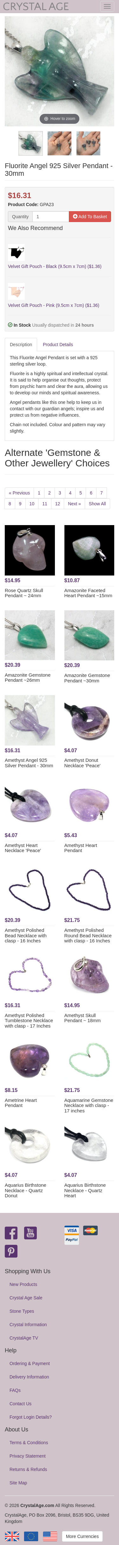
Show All (97, 503)
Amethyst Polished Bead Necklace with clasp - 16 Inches (26, 935)
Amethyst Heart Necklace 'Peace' (23, 848)
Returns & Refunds (28, 1469)
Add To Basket (90, 216)
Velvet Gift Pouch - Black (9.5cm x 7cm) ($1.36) (55, 266)
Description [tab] (21, 344)
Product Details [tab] (58, 344)
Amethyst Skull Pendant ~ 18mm (82, 1018)
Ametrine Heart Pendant (21, 1102)
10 (32, 503)
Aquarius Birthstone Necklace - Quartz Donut (25, 1190)
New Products (23, 1284)
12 (57, 503)
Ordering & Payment (30, 1363)
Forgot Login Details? (31, 1417)
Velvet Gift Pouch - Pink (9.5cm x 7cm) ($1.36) (53, 305)
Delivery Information (29, 1376)
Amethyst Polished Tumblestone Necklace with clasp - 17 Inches (29, 1021)
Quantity (20, 216)
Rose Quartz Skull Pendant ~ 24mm (24, 593)
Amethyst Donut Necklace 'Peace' (82, 762)
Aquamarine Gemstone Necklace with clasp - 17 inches (88, 1105)
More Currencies (82, 1536)
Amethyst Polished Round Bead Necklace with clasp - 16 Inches (88, 935)
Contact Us (20, 1403)
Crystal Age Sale (26, 1297)
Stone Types (22, 1311)
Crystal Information (28, 1324)
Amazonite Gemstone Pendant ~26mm (27, 677)
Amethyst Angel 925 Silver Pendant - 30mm (29, 762)
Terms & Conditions (29, 1442)
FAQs (15, 1390)
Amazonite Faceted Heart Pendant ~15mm (88, 593)
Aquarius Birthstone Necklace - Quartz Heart (85, 1190)
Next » (74, 503)
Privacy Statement (28, 1456)
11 (44, 503)
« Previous (19, 492)
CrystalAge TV (24, 1338)
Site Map (18, 1482)
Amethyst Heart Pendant (80, 848)
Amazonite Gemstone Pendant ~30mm (87, 677)
